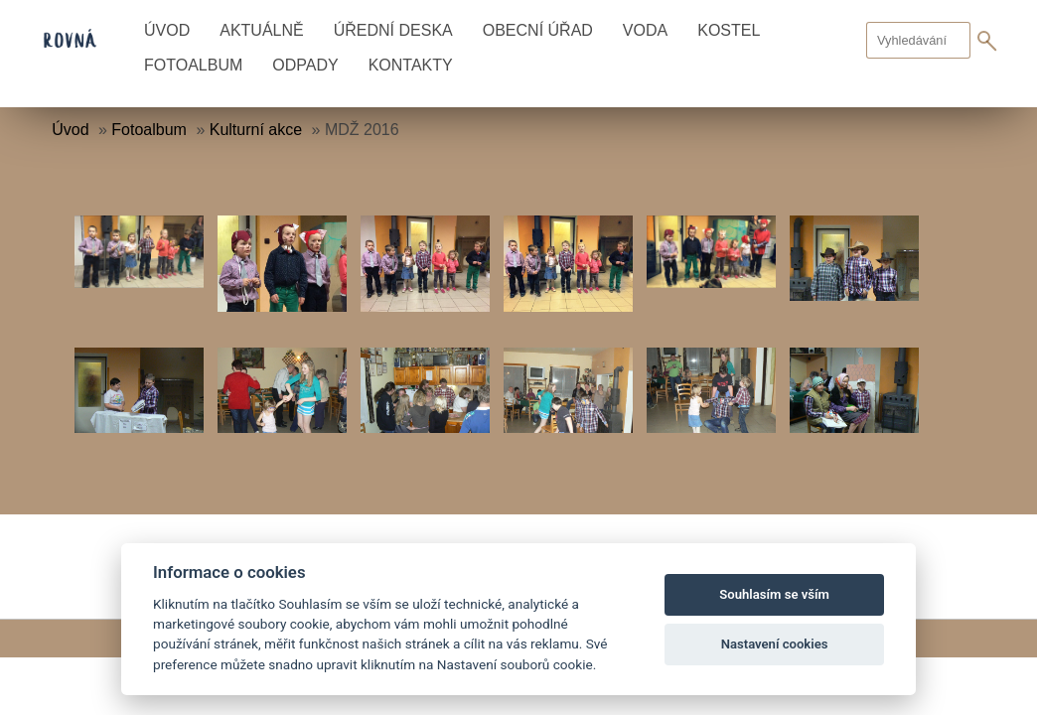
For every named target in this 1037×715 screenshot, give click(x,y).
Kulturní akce (256, 129)
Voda (645, 30)
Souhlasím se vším (774, 594)
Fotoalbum (193, 65)
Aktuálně (261, 30)
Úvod (167, 30)
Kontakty (411, 65)
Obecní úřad (538, 30)
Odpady (305, 65)
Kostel (728, 30)
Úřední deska (393, 30)
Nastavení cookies (774, 644)
